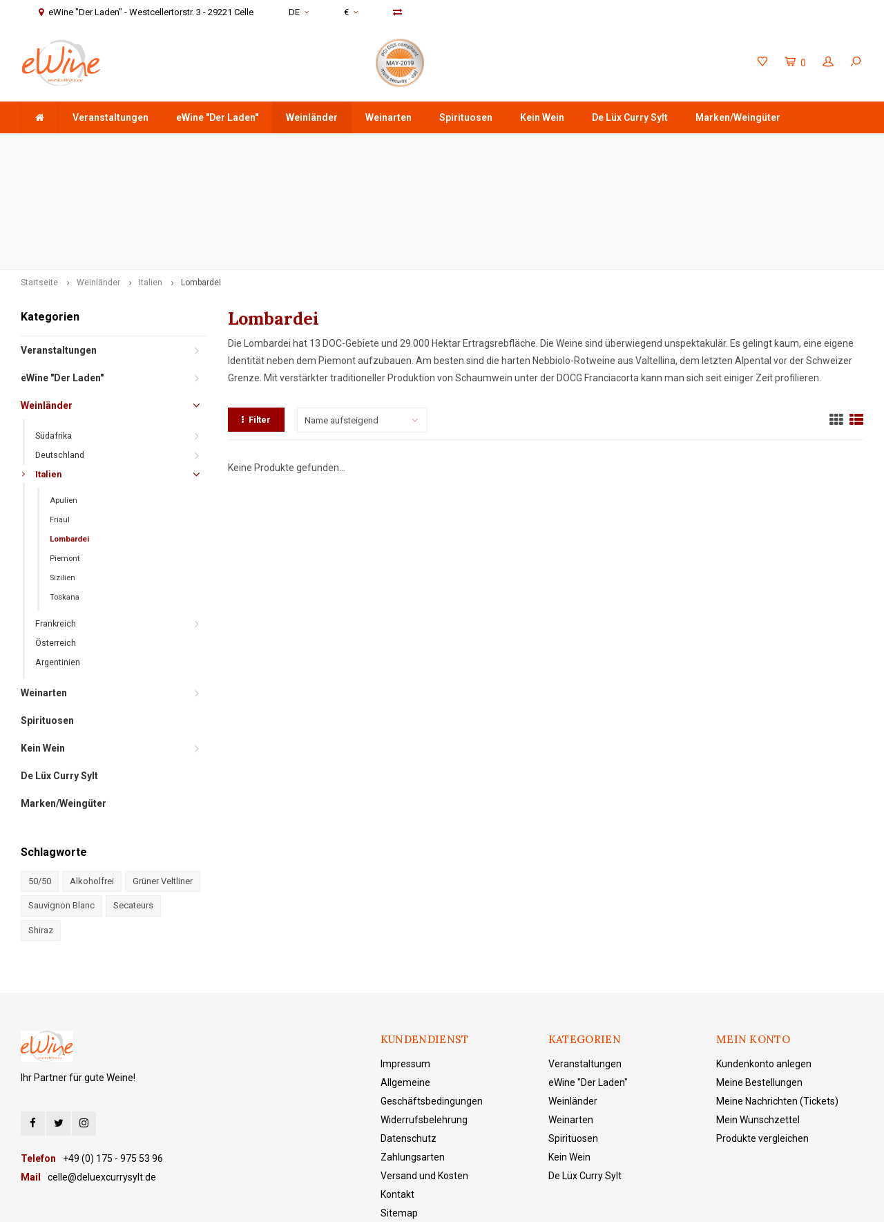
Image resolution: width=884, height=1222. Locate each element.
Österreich (55, 545)
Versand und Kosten (424, 1078)
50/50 (39, 783)
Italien (150, 184)
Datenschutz (408, 1041)
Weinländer (312, 117)
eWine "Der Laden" (217, 117)
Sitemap (399, 1115)
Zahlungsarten (413, 1059)
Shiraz (40, 832)
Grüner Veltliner (163, 783)
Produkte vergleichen (762, 1041)
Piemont (64, 460)
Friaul (60, 421)
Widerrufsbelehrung (424, 1022)
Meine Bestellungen (759, 985)
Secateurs (133, 808)
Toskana (64, 499)
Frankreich (55, 525)
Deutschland (59, 357)
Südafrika (53, 337)
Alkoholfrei (92, 783)
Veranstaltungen (110, 117)
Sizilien (62, 479)
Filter (256, 322)
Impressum (405, 966)
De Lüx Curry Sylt (630, 117)
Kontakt (397, 1096)
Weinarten (388, 117)
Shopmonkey (445, 1201)
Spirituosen (465, 117)
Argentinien (57, 564)
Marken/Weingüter (737, 117)
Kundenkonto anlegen (763, 966)
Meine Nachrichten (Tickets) (777, 1003)
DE (299, 12)
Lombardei (201, 184)
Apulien (63, 402)
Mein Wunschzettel (758, 1022)
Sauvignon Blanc (61, 808)
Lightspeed (348, 1201)
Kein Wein (542, 117)
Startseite (39, 184)
